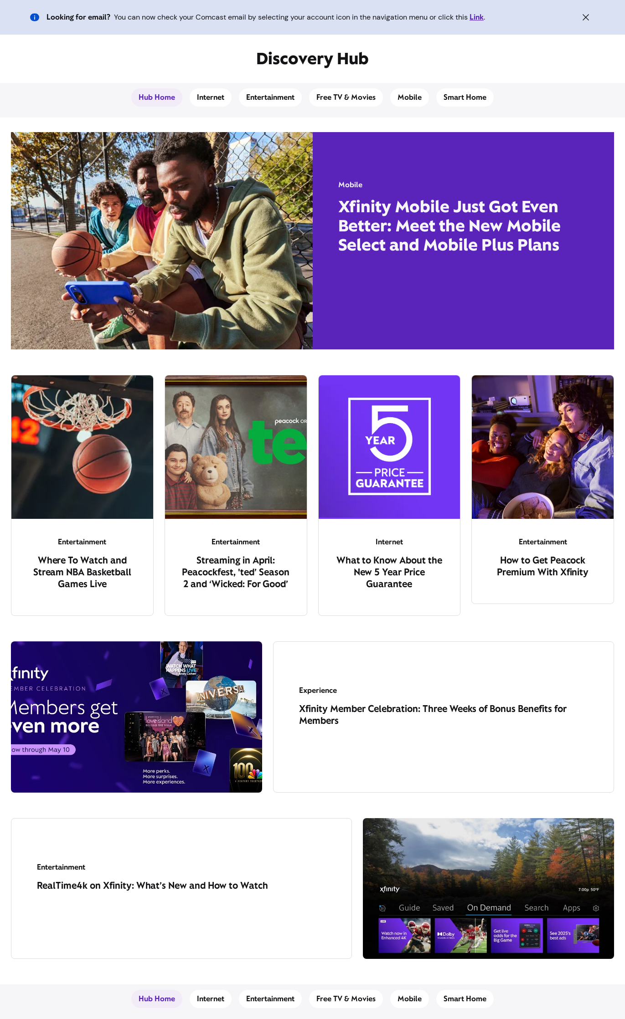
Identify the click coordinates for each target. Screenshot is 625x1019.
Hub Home (157, 97)
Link (477, 17)
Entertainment (270, 97)
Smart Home (465, 97)
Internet (210, 97)
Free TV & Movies (346, 97)
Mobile (410, 97)
